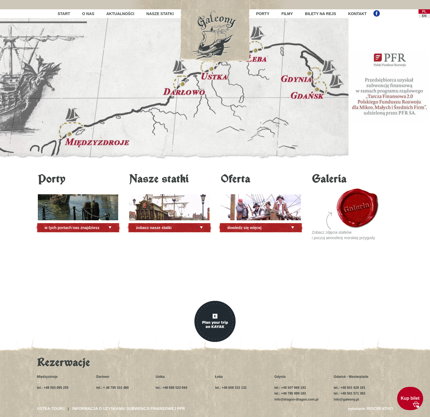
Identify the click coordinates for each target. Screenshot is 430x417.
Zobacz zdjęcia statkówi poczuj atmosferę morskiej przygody (345, 214)
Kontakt (357, 14)
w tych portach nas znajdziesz (78, 227)
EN (424, 16)
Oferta (235, 178)
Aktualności (120, 14)
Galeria (329, 178)
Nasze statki (160, 14)
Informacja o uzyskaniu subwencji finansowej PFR (128, 408)
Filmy (287, 14)
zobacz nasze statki (169, 227)
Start (64, 14)
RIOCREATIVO (380, 408)
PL (424, 11)
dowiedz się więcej (260, 227)
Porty (262, 14)
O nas (88, 14)
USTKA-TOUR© (51, 408)
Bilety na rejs (320, 14)
